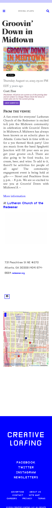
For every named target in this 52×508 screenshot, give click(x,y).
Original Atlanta (26, 11)
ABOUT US (35, 492)
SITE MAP (34, 495)
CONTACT (17, 495)
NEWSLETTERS (26, 477)
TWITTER (26, 467)
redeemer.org (18, 273)
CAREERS (12, 499)
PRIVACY (27, 499)
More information (14, 196)
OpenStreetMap (35, 365)
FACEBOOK (26, 462)
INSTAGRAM (26, 472)
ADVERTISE (17, 492)
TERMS (41, 499)
